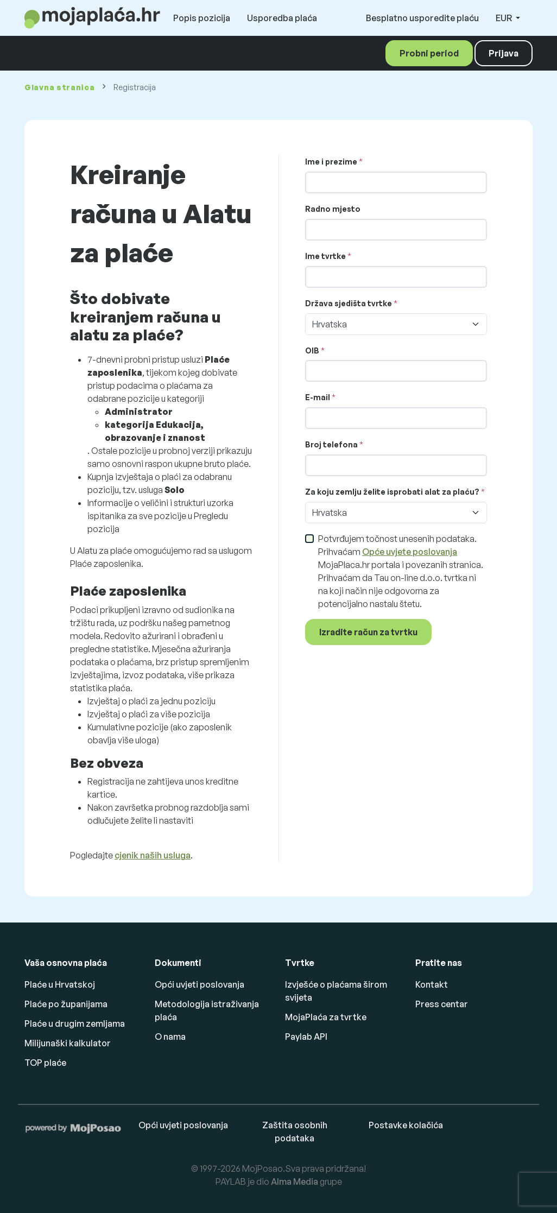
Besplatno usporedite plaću (422, 17)
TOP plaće (45, 1062)
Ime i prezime (331, 161)
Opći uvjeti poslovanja (199, 984)
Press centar (441, 1004)
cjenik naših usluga (153, 855)
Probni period (429, 53)
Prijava (503, 53)
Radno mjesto (332, 208)
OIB (312, 350)
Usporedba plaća (282, 17)
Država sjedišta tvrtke (348, 303)
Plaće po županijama (65, 1004)
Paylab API (306, 1036)
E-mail (317, 397)
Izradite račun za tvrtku (368, 632)
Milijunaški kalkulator (67, 1043)
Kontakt (431, 984)
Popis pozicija (201, 17)
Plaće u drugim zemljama (74, 1023)
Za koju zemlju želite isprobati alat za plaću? (392, 491)
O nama (170, 1036)
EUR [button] (505, 17)
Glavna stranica (59, 87)
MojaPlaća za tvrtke (325, 1017)
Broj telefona (331, 444)
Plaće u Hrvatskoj (59, 984)
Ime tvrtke (325, 256)
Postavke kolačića (406, 1125)
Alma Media (294, 1181)
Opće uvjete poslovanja (409, 551)
